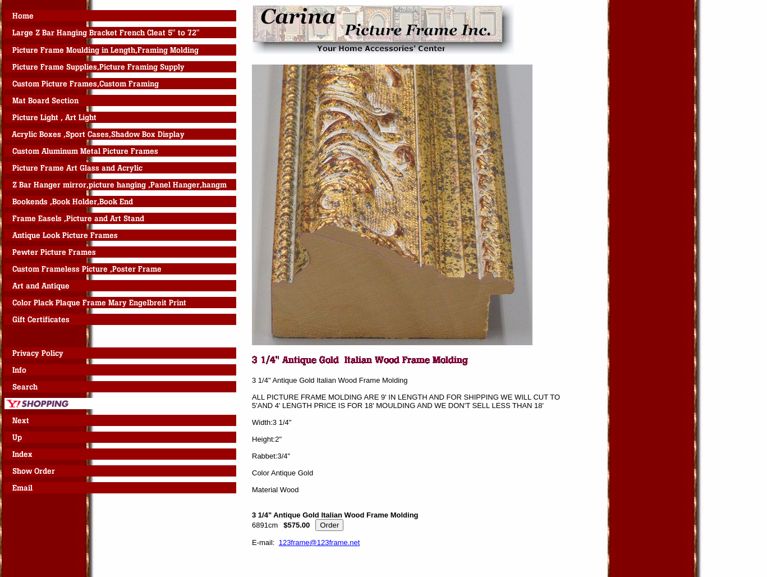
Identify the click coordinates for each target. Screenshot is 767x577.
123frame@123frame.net (319, 542)
